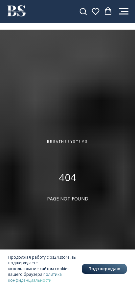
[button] (83, 11)
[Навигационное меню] (123, 11)
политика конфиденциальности (35, 277)
